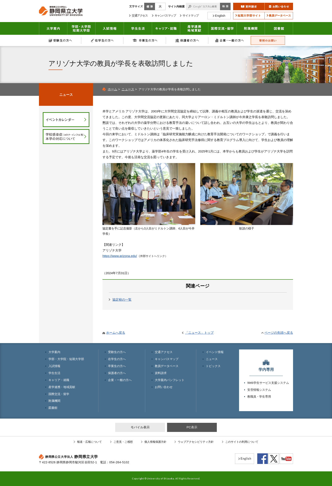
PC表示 (192, 427)
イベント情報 (215, 352)
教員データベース (166, 366)
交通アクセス (164, 352)
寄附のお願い (268, 40)
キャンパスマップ (166, 359)
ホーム (112, 89)
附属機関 (251, 28)
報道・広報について (89, 441)
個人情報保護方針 (155, 441)
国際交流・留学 (222, 28)
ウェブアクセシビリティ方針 (196, 441)
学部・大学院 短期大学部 (81, 28)
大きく (160, 6)
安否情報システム (259, 389)
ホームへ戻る (115, 332)
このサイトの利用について (241, 441)
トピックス (213, 366)
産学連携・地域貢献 (194, 28)
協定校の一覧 (121, 299)
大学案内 (53, 28)
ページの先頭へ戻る (278, 332)
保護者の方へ (187, 40)
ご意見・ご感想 (123, 441)
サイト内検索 (176, 6)
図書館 (279, 28)
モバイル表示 (140, 427)
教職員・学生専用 (259, 396)
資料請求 (161, 373)
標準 (149, 6)
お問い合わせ (164, 387)
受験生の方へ (60, 40)
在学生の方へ (102, 40)
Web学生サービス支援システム (268, 382)
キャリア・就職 (166, 28)
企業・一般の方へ (229, 40)
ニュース (128, 89)
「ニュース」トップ (199, 332)
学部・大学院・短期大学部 (66, 359)
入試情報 (109, 28)
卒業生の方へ (145, 40)
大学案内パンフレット (169, 380)
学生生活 (138, 28)
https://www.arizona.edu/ (119, 256)
